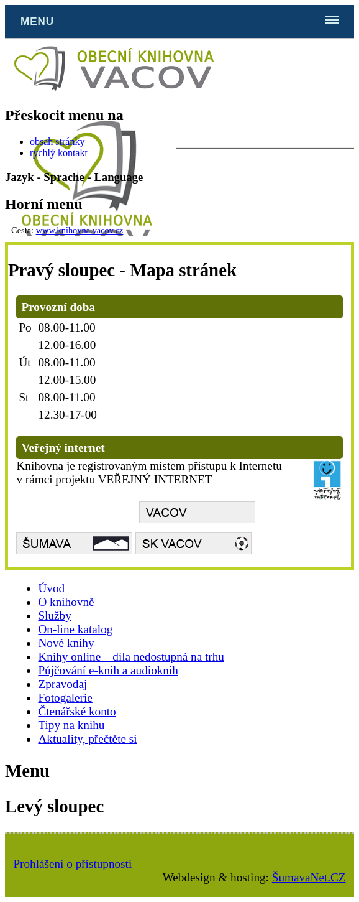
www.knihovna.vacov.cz (80, 230)
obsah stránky (57, 141)
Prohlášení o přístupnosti (72, 863)
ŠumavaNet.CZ (309, 877)
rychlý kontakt (59, 152)
